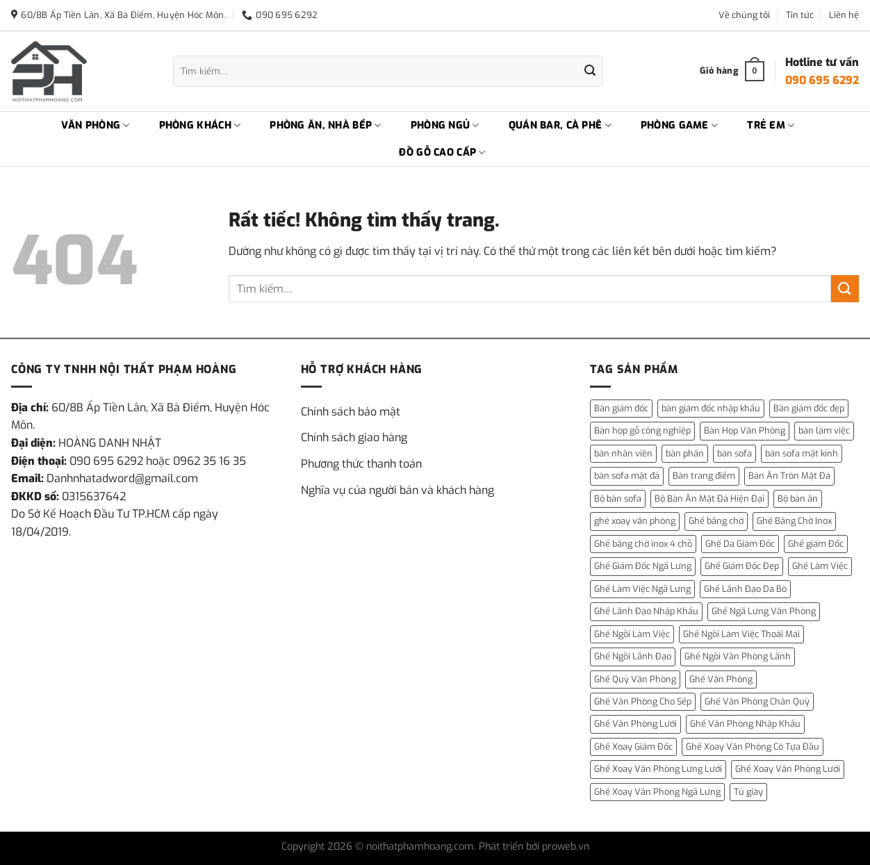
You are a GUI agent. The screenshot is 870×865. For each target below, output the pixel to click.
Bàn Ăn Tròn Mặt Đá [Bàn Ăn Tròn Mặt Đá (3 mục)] (789, 475)
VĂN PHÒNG (95, 126)
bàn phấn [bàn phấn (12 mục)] (685, 453)
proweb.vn (565, 846)
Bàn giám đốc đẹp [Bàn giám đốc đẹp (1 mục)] (808, 408)
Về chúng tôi (744, 15)
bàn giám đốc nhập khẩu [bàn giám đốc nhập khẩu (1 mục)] (711, 408)
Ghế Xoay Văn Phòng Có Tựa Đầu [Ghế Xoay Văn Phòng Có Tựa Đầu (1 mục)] (752, 746)
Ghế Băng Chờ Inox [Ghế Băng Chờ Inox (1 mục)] (794, 521)
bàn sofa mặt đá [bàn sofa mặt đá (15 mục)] (626, 475)
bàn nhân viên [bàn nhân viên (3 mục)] (623, 453)
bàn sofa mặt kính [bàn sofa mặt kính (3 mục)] (801, 453)
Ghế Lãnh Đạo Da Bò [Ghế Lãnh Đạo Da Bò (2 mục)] (745, 589)
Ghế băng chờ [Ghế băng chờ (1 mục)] (716, 521)
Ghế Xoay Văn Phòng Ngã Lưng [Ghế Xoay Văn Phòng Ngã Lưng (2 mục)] (657, 792)
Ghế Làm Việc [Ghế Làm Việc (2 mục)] (820, 566)
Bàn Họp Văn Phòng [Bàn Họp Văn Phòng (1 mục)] (744, 430)
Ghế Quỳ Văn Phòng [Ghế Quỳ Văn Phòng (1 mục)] (635, 679)
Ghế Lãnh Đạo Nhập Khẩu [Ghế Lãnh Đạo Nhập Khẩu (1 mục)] (646, 611)
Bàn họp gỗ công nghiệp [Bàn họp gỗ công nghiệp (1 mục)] (642, 430)
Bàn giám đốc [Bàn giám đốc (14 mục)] (621, 408)
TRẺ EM (770, 126)
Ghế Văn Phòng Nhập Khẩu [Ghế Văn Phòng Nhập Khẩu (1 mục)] (745, 724)
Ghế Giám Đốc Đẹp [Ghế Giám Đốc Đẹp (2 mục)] (742, 566)
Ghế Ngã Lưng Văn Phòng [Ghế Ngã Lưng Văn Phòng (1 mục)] (764, 611)
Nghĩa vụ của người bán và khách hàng (397, 490)
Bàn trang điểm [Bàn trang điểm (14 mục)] (704, 475)
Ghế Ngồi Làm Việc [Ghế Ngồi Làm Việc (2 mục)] (632, 634)
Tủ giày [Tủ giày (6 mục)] (748, 792)
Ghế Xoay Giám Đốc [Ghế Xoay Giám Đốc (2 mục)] (633, 746)
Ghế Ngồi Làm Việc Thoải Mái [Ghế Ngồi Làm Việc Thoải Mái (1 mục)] (741, 634)
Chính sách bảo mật (350, 411)
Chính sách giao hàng (354, 437)
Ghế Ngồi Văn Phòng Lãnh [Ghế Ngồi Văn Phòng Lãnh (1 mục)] (737, 656)
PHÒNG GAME (679, 126)
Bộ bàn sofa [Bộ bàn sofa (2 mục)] (617, 498)
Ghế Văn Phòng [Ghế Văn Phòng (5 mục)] (721, 679)
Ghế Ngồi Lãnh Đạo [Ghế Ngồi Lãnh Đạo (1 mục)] (632, 656)
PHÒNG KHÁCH (200, 126)
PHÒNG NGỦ (445, 126)
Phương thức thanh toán (361, 463)
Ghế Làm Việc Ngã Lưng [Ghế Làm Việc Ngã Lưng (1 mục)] (642, 589)
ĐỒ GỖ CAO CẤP (442, 153)
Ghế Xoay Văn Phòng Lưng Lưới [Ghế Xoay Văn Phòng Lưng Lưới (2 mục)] (658, 769)
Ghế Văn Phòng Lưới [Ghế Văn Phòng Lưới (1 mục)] (635, 724)
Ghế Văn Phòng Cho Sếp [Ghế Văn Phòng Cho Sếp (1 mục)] (642, 701)
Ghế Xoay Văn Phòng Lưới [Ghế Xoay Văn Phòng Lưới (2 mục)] (787, 769)
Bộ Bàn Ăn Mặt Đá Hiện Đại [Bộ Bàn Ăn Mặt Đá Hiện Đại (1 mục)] (709, 498)
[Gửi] (590, 71)
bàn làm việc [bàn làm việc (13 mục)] (824, 430)
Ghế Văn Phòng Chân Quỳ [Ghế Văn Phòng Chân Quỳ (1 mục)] (757, 701)
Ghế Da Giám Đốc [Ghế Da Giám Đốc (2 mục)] (740, 544)
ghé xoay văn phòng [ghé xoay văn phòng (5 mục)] (634, 521)
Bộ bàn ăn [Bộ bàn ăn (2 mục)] (798, 498)
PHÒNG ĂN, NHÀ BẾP (325, 126)
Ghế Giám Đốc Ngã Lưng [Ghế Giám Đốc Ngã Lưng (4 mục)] (642, 566)
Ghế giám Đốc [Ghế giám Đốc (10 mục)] (816, 544)
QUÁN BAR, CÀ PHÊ (560, 126)
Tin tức (800, 15)
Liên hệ (844, 15)
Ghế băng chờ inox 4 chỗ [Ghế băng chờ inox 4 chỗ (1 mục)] (643, 544)
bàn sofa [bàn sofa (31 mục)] (734, 453)
